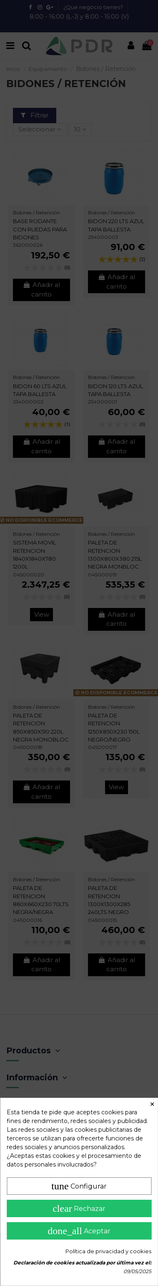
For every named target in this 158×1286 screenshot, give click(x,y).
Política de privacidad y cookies (108, 1251)
